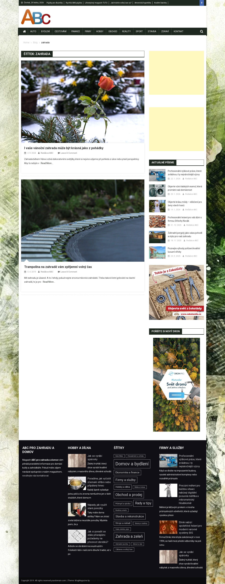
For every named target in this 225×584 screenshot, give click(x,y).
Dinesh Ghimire (96, 580)
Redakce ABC (47, 153)
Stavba (152, 31)
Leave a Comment (69, 153)
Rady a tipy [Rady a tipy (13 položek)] (143, 503)
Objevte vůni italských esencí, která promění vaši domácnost (185, 188)
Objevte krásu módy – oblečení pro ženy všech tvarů (185, 204)
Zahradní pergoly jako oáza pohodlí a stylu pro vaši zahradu (185, 235)
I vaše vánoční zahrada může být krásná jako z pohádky (63, 148)
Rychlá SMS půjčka (74, 3)
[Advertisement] (176, 73)
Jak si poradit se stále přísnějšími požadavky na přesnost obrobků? (98, 537)
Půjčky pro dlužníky (55, 3)
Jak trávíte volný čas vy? (121, 3)
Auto (33, 31)
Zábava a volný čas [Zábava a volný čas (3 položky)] (123, 549)
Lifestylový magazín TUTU (96, 3)
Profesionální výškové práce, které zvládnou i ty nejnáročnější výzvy (185, 173)
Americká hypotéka (143, 3)
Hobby (99, 31)
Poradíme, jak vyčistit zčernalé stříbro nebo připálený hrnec (99, 482)
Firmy (88, 31)
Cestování (60, 31)
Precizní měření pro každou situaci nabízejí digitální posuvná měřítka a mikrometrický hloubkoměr (189, 494)
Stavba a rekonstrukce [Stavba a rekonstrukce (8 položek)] (129, 516)
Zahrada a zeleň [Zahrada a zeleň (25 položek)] (129, 536)
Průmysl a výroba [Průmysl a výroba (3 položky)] (122, 503)
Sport (139, 31)
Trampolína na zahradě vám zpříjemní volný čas (58, 267)
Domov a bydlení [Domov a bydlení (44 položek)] (132, 463)
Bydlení (45, 31)
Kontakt (178, 31)
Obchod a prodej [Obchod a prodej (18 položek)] (128, 495)
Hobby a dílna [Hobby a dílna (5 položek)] (122, 487)
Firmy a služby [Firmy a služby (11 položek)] (125, 480)
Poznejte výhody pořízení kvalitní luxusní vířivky (184, 250)
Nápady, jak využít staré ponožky (97, 506)
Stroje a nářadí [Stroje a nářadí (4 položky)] (122, 523)
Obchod (112, 31)
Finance (75, 31)
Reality (126, 31)
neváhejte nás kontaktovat (35, 475)
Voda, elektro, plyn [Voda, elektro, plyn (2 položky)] (122, 529)
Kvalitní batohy (160, 3)
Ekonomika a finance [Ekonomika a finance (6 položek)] (127, 472)
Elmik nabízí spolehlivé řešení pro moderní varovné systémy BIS (190, 527)
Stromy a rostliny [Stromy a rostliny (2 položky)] (141, 523)
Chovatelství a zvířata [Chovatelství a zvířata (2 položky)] (136, 456)
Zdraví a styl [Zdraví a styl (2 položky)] (137, 544)
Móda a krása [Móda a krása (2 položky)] (140, 487)
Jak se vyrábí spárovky (95, 457)
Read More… (47, 163)
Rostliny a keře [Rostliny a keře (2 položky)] (121, 510)
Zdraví (165, 31)
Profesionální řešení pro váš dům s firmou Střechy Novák (185, 219)
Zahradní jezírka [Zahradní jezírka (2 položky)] (121, 544)
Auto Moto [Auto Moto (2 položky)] (119, 456)
